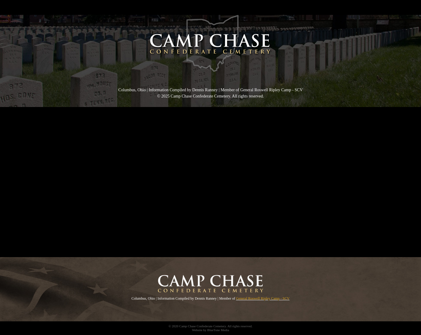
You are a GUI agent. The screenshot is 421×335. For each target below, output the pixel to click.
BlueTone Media (218, 330)
